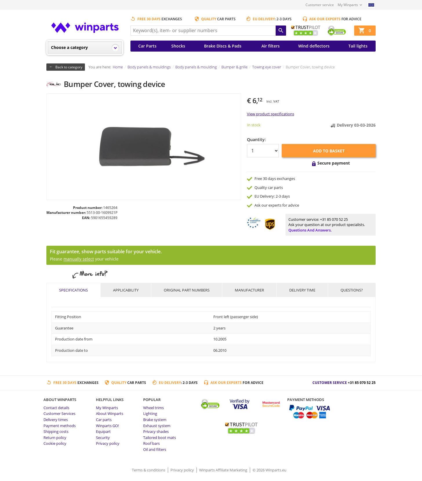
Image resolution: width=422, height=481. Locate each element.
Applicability (126, 290)
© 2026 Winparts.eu (269, 470)
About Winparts (109, 413)
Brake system (154, 419)
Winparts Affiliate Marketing (223, 470)
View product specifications (270, 113)
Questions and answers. (310, 230)
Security (103, 437)
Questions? (352, 290)
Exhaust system (156, 425)
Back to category (68, 67)
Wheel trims (153, 407)
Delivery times (55, 419)
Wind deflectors (314, 46)
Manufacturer (249, 290)
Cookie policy (54, 443)
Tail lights (358, 46)
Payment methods (59, 425)
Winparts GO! (107, 425)
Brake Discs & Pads (222, 46)
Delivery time (302, 290)
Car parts (104, 419)
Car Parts (147, 46)
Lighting (150, 413)
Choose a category (69, 47)
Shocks (178, 46)
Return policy (54, 437)
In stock (254, 124)
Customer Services (59, 413)
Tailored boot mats (159, 437)
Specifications (73, 290)
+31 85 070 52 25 (334, 219)
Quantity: (256, 139)
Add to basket (329, 151)
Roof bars (151, 443)
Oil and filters (154, 449)
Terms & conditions (149, 470)
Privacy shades (156, 431)
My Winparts (348, 4)
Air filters (270, 46)
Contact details (56, 407)
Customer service (319, 4)
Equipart (103, 431)
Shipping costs (55, 431)
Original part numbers (187, 290)
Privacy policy (107, 443)
